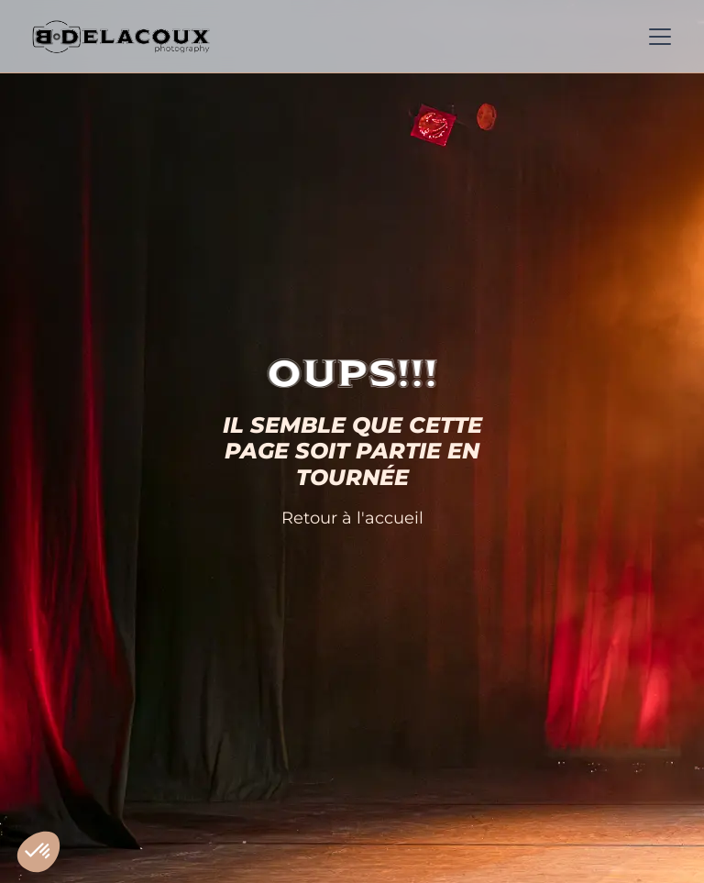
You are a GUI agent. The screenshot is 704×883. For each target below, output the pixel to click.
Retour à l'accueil (352, 517)
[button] (656, 37)
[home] (121, 36)
